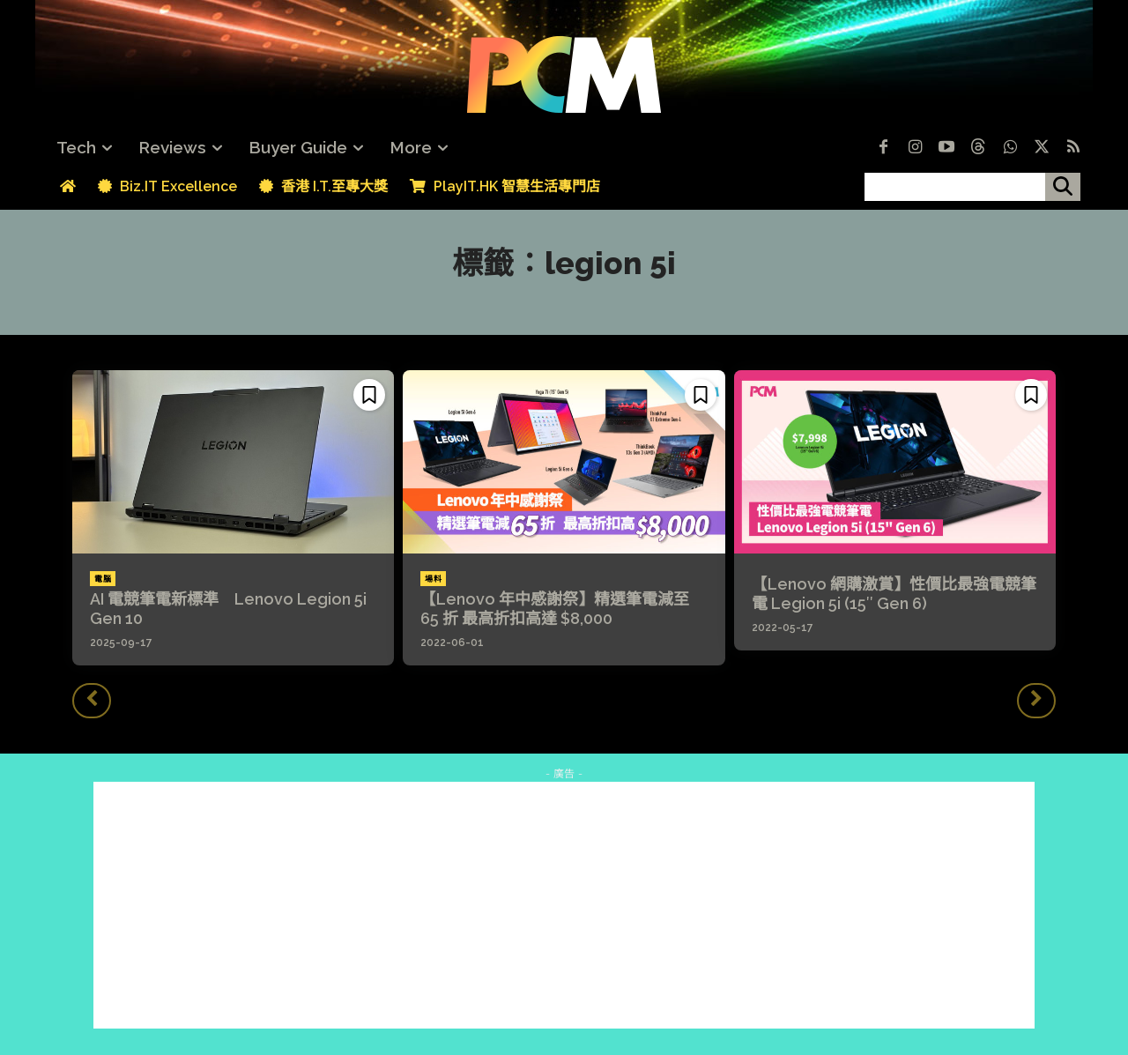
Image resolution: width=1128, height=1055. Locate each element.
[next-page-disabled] (1036, 700)
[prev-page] (91, 700)
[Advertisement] (564, 905)
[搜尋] (1062, 187)
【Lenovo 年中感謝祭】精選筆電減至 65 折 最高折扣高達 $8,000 (554, 609)
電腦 (102, 579)
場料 (433, 579)
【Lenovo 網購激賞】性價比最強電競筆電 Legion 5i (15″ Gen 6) (894, 594)
